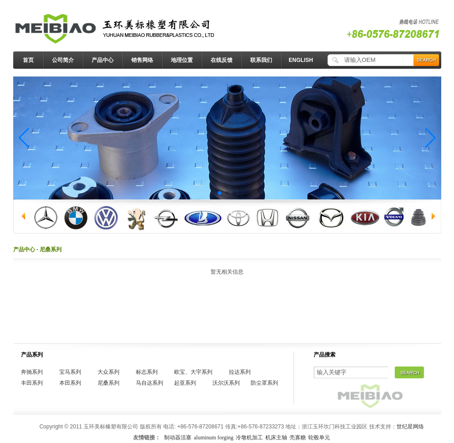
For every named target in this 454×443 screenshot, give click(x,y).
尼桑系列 (108, 383)
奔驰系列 (32, 372)
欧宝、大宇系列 (193, 372)
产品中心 (103, 60)
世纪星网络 (410, 426)
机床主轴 (276, 437)
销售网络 (142, 60)
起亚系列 (185, 383)
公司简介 (63, 60)
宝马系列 (70, 372)
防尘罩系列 (264, 383)
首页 (28, 60)
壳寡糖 (297, 437)
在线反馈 (221, 60)
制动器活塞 (177, 437)
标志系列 (147, 372)
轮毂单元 (319, 437)
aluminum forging (213, 437)
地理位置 (182, 60)
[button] (24, 138)
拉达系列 (240, 372)
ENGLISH (301, 60)
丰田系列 (32, 383)
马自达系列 (149, 383)
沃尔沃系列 (226, 383)
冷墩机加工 (249, 437)
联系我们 (261, 60)
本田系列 (70, 383)
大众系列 (108, 372)
